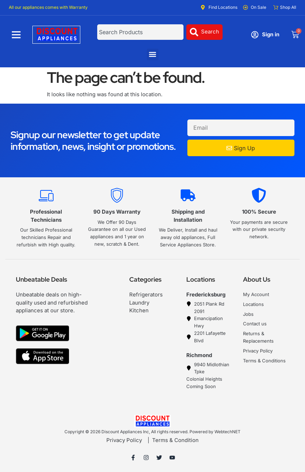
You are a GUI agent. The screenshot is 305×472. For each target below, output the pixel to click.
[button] (152, 54)
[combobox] (140, 32)
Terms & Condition (175, 440)
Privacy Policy (124, 440)
